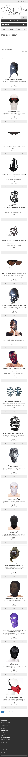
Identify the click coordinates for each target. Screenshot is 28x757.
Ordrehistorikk (4, 749)
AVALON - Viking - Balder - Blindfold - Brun (14, 273)
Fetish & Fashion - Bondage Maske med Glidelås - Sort (14, 531)
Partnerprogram (4, 742)
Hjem (4, 29)
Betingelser (3, 728)
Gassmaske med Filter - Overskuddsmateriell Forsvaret (14, 564)
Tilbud (2, 744)
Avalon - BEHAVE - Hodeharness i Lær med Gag (14, 175)
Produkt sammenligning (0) (6, 49)
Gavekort (3, 741)
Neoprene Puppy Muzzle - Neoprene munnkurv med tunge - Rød (14, 696)
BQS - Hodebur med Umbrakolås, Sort (14, 433)
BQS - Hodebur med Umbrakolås (14, 401)
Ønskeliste (3, 751)
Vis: (26, 56)
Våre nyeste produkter (6, 722)
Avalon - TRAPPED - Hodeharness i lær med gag (14, 241)
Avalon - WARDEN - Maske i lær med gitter (14, 305)
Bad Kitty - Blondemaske (14, 337)
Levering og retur (4, 725)
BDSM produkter (11, 29)
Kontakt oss (3, 732)
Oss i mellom (4, 724)
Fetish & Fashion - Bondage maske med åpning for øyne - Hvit (14, 498)
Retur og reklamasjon (5, 734)
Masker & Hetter (21, 29)
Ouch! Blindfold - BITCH (14, 111)
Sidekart (3, 735)
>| (12, 711)
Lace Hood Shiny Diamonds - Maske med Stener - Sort (14, 663)
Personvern (3, 727)
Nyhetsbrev (3, 752)
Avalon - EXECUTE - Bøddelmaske (14, 79)
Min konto (3, 748)
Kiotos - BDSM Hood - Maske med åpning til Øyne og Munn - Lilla (14, 630)
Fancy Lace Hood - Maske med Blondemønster (14, 465)
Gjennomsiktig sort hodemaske (14, 598)
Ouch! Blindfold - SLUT (14, 143)
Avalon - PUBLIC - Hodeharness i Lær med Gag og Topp (14, 208)
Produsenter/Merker (5, 739)
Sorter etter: (24, 51)
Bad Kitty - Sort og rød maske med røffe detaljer (14, 369)
